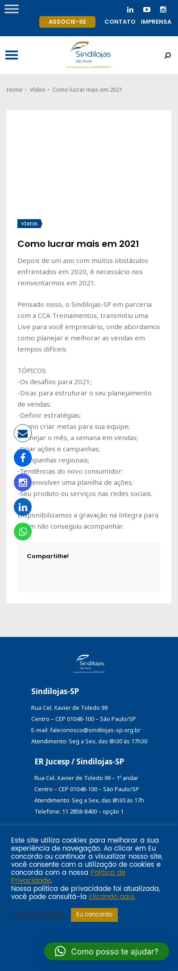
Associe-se (67, 21)
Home (15, 89)
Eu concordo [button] (94, 915)
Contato (120, 21)
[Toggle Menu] (11, 8)
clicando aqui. (112, 897)
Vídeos (29, 223)
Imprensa (156, 21)
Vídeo (38, 89)
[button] (106, 951)
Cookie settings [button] (38, 915)
